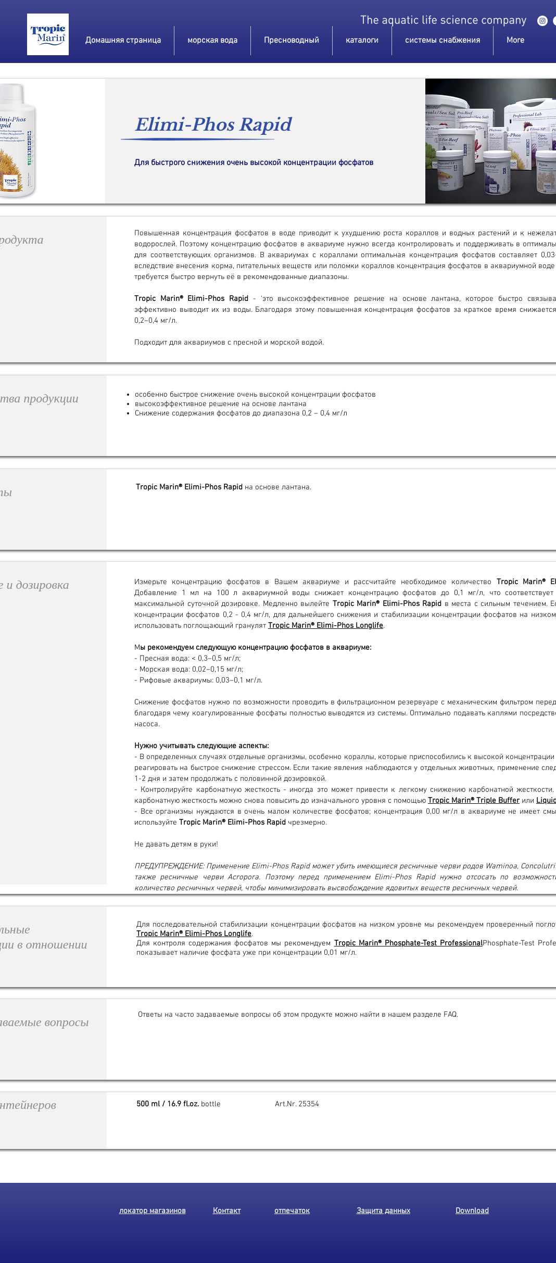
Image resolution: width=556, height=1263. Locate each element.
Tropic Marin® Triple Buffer (474, 800)
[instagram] (542, 21)
